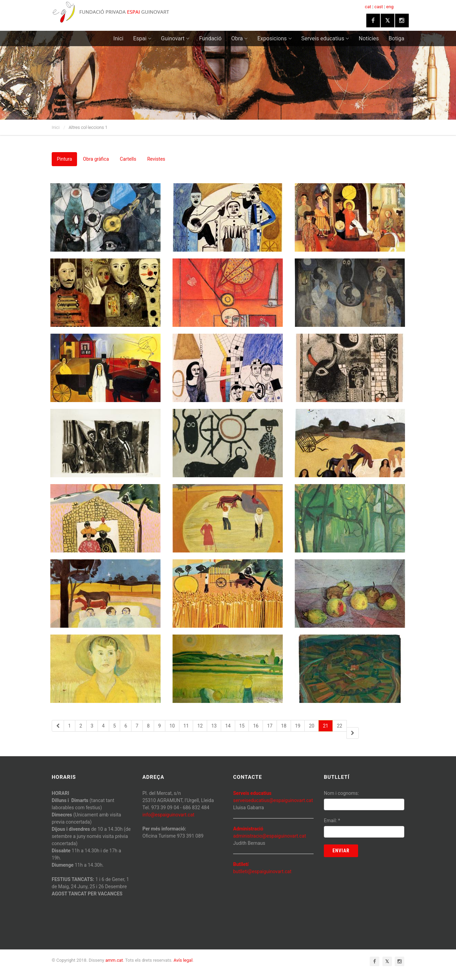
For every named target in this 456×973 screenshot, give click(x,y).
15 (242, 726)
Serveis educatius (325, 38)
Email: (332, 820)
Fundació (210, 38)
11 (186, 726)
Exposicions (274, 38)
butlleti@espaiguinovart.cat (262, 871)
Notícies (369, 38)
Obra (239, 38)
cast (379, 6)
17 (270, 726)
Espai (142, 38)
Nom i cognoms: (341, 793)
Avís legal (183, 960)
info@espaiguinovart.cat (168, 814)
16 (255, 726)
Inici (118, 38)
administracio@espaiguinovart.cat (269, 836)
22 (339, 726)
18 (284, 726)
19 (298, 726)
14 (228, 726)
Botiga (396, 38)
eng (389, 6)
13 (214, 726)
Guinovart (175, 38)
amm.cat (114, 960)
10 (172, 726)
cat (368, 6)
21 (325, 726)
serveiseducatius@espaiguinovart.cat (273, 800)
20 (311, 726)
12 (200, 726)
